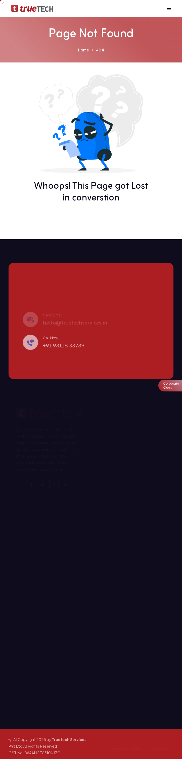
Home (83, 51)
